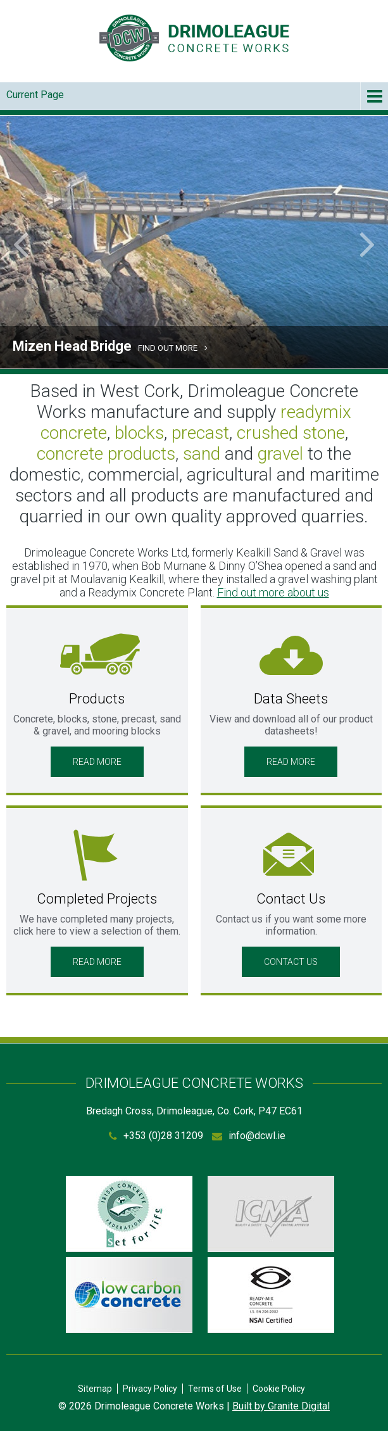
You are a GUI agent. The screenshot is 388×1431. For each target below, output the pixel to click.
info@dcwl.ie (256, 1136)
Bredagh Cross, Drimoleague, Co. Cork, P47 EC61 (194, 1111)
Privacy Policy (150, 1389)
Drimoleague (194, 38)
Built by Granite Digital (281, 1406)
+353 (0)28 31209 (163, 1136)
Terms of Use (215, 1389)
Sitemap (95, 1389)
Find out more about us (273, 592)
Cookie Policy (279, 1389)
